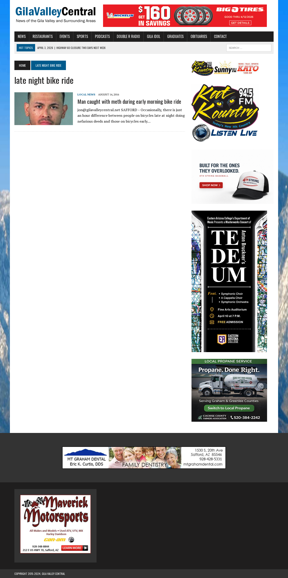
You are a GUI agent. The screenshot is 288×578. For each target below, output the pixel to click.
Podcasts (102, 36)
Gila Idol (153, 36)
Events (65, 36)
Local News (86, 94)
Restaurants (43, 36)
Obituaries (199, 36)
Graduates (175, 36)
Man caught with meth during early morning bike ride (129, 101)
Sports (82, 36)
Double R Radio (128, 36)
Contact (220, 36)
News (22, 36)
